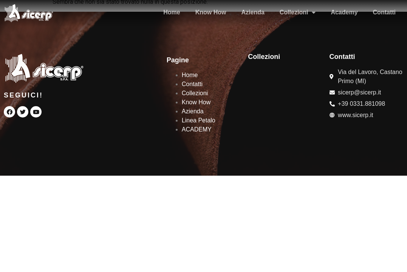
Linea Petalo (198, 120)
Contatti (384, 12)
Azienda (252, 12)
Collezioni (298, 12)
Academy (344, 12)
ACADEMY (197, 129)
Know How (210, 12)
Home (171, 12)
